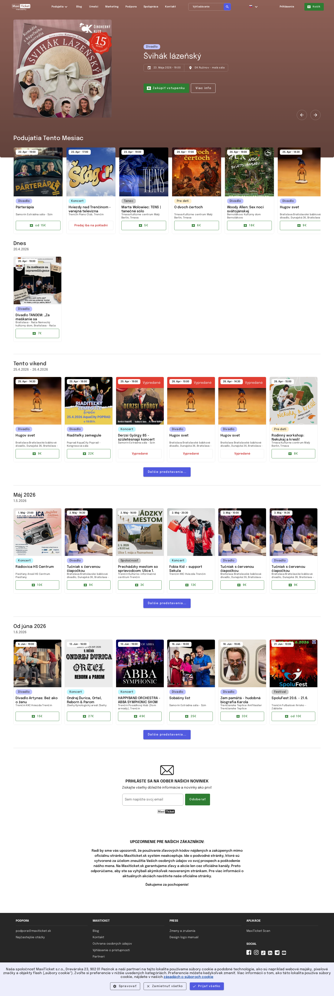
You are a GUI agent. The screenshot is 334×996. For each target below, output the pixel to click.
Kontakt (98, 937)
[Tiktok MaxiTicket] (264, 954)
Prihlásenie (287, 7)
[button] (253, 7)
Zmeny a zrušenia (182, 930)
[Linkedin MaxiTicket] (271, 954)
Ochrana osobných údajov (112, 943)
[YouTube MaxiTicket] (285, 954)
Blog (96, 930)
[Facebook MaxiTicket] (249, 954)
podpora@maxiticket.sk (33, 930)
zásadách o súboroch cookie (188, 977)
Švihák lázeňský (172, 56)
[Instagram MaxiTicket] (257, 954)
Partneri (99, 956)
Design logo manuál (184, 937)
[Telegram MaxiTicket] (278, 954)
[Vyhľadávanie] (209, 7)
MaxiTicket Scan (258, 930)
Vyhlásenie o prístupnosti (111, 950)
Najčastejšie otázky (30, 937)
